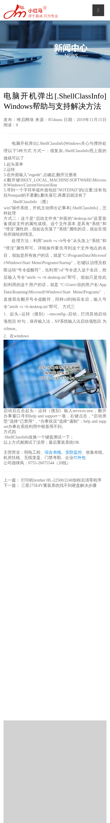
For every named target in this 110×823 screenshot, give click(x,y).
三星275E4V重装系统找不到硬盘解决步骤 (59, 485)
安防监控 (73, 452)
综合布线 (53, 452)
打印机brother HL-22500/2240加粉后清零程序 (61, 480)
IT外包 (79, 457)
